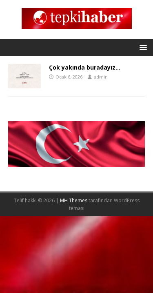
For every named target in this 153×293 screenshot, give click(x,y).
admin (101, 77)
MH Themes (73, 200)
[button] (142, 47)
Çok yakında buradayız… (84, 67)
